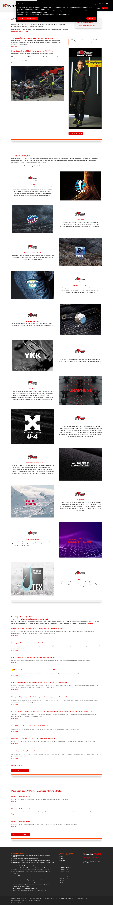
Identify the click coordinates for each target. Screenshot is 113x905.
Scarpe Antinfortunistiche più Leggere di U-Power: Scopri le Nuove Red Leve (32, 865)
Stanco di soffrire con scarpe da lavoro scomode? (25, 858)
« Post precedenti (16, 765)
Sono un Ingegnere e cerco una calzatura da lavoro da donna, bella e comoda (32, 875)
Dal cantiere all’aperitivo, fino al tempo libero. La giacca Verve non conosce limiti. (39, 682)
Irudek (61, 858)
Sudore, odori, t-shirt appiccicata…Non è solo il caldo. (29, 643)
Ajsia (61, 856)
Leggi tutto (14, 46)
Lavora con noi (64, 877)
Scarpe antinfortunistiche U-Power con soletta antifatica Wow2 (29, 867)
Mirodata (19, 902)
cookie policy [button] (45, 9)
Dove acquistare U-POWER (86, 25)
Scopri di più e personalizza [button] (27, 18)
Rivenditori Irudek (64, 871)
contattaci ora (76, 133)
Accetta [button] (91, 18)
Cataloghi (62, 875)
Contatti (62, 880)
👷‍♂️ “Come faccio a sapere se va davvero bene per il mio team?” (33, 670)
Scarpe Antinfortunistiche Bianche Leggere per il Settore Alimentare (30, 890)
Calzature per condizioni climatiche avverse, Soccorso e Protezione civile (31, 869)
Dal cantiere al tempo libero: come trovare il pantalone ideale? (32, 657)
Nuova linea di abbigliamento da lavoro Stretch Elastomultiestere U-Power (37, 628)
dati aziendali (24, 900)
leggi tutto (14, 635)
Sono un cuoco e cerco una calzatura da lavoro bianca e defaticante (30, 877)
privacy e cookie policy (34, 900)
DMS (61, 882)
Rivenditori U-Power (65, 867)
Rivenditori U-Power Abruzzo (21, 821)
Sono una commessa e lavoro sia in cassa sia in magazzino (27, 883)
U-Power (62, 860)
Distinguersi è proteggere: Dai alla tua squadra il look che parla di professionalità (39, 697)
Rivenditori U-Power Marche (21, 809)
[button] (95, 4)
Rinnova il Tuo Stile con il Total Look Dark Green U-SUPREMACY (33, 738)
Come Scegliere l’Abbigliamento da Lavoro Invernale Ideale (31, 751)
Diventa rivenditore (21, 834)
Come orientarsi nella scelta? (20, 31)
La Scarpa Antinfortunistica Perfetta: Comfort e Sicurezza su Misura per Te (31, 860)
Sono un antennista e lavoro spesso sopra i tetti (25, 888)
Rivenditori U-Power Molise (20, 796)
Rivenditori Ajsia (64, 869)
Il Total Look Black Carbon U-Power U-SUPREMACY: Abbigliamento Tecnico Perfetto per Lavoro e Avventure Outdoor (51, 711)
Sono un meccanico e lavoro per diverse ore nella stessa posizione (29, 879)
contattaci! (90, 623)
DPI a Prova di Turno (101, 3)
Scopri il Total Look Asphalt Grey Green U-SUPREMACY (30, 726)
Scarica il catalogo (20, 770)
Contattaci (88, 42)
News (61, 873)
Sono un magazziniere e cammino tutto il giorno (25, 881)
